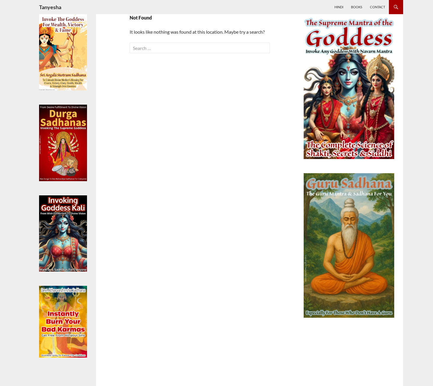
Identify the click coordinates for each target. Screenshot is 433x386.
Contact (377, 7)
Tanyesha (50, 7)
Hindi (338, 7)
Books (356, 7)
